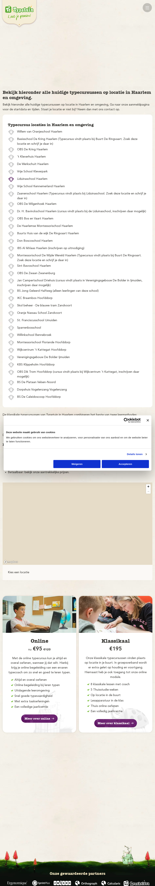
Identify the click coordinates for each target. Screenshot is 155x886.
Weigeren (76, 464)
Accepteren (125, 464)
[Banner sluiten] (148, 420)
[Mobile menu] (147, 7)
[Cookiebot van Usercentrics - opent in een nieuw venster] (126, 420)
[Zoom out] (148, 491)
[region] (77, 524)
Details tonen (135, 454)
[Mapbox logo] (11, 562)
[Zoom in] (148, 486)
